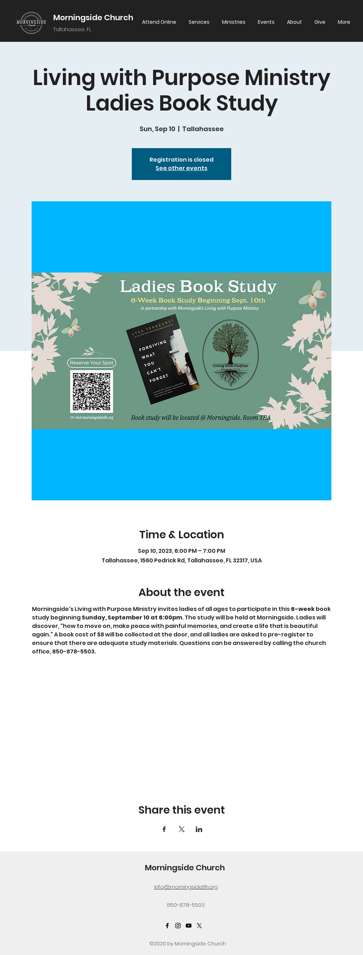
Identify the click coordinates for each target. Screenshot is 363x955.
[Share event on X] (181, 829)
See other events (181, 168)
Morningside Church (93, 17)
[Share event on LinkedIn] (199, 829)
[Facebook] (167, 925)
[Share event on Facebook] (164, 829)
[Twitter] (199, 925)
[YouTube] (188, 925)
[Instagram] (178, 925)
